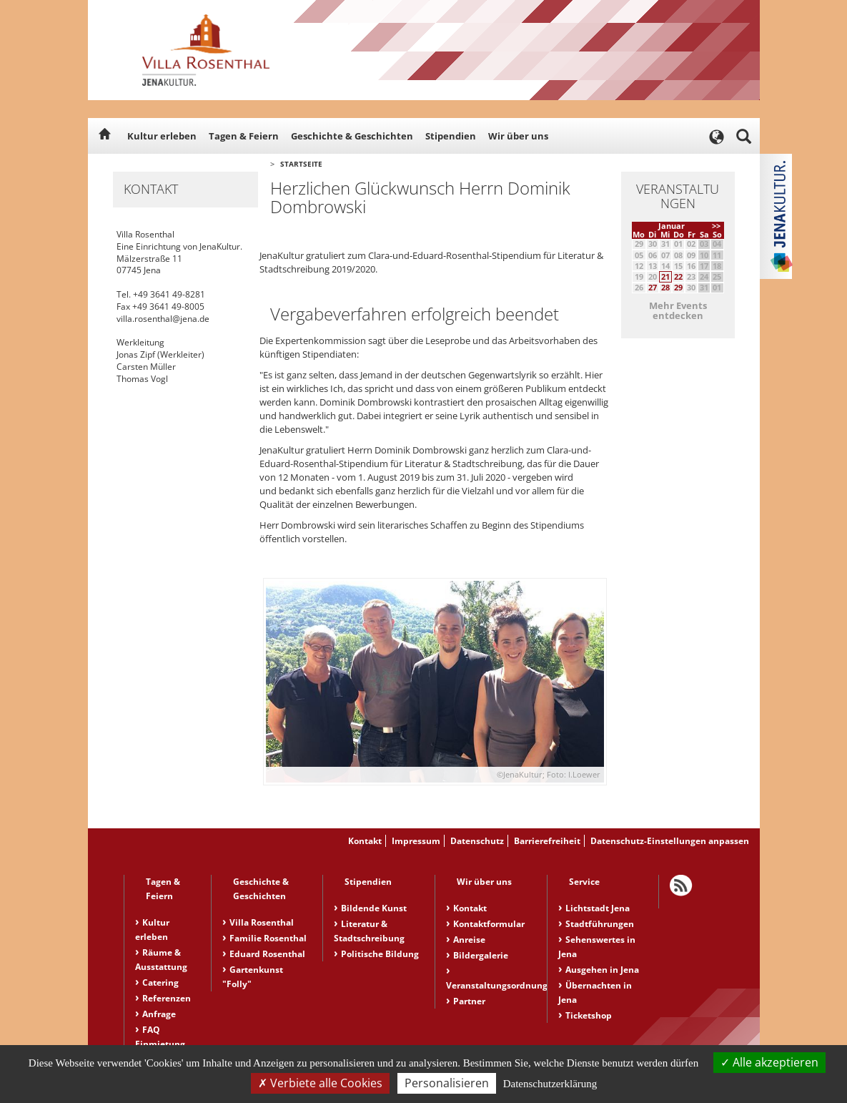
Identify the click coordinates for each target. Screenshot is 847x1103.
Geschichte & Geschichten (352, 135)
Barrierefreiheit (547, 841)
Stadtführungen (599, 924)
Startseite (301, 164)
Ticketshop (588, 1015)
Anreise (469, 939)
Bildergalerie (480, 955)
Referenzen (166, 998)
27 (652, 287)
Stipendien (450, 135)
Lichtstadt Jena (597, 908)
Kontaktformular (489, 924)
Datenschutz (477, 841)
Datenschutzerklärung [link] (550, 1083)
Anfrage (159, 1014)
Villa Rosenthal (261, 922)
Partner (469, 1001)
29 (678, 287)
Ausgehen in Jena (602, 970)
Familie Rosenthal (268, 938)
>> (716, 225)
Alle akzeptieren (769, 1062)
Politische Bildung (380, 954)
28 (665, 287)
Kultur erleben (162, 135)
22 (678, 276)
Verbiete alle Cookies (320, 1083)
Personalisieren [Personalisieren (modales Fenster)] (447, 1083)
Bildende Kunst (374, 908)
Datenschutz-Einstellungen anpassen (669, 841)
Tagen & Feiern (244, 135)
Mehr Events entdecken (678, 310)
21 (665, 276)
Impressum (416, 841)
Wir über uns (518, 135)
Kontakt (365, 841)
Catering (160, 982)
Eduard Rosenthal (267, 954)
